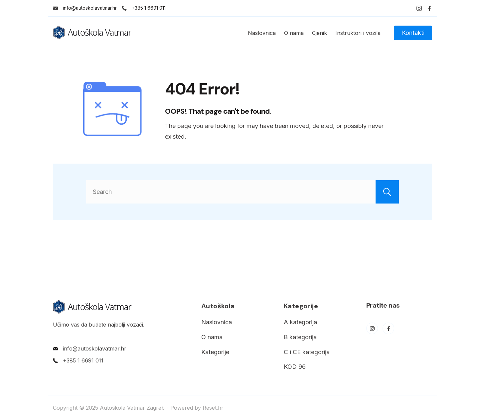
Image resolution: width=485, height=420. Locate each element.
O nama (294, 33)
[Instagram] (419, 8)
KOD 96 (295, 366)
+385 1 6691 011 (149, 8)
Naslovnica (262, 33)
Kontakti (413, 32)
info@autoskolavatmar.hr (90, 8)
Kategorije (215, 352)
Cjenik (319, 33)
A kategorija (300, 322)
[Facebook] (429, 8)
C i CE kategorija (307, 352)
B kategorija (300, 337)
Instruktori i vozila (358, 33)
